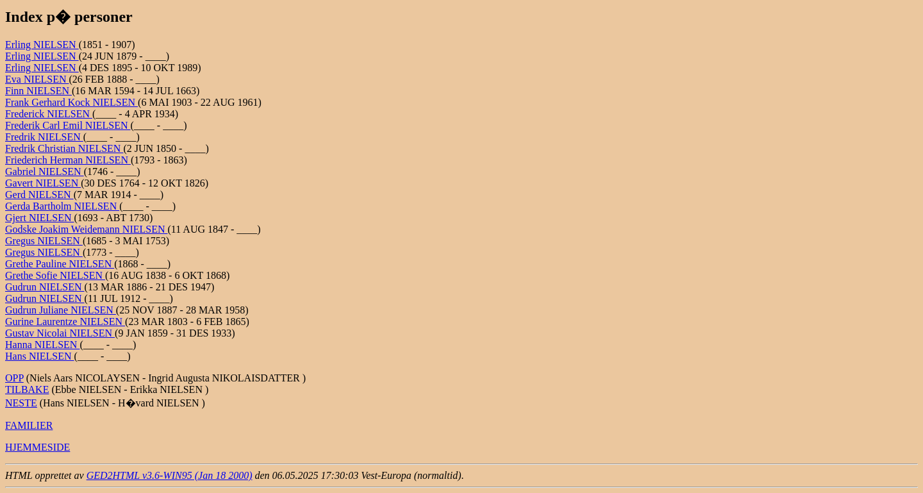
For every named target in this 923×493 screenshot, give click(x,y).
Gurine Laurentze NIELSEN (65, 321)
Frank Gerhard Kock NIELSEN (71, 102)
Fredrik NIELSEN (44, 136)
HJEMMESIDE (37, 447)
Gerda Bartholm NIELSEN (62, 206)
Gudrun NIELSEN (45, 286)
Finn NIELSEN (38, 90)
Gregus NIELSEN (44, 240)
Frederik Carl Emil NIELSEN (68, 125)
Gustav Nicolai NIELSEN (60, 333)
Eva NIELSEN (37, 79)
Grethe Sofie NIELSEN (55, 275)
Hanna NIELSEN (42, 344)
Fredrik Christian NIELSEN (64, 148)
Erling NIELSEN (42, 44)
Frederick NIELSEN (48, 113)
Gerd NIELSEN (39, 194)
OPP (14, 377)
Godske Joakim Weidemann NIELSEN (86, 229)
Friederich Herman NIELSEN (68, 160)
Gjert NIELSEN (39, 217)
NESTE (21, 402)
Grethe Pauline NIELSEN (59, 263)
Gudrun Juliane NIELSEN (60, 310)
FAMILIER (29, 425)
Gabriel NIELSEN (44, 171)
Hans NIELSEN (39, 356)
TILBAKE (27, 389)
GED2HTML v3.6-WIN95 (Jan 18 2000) (170, 475)
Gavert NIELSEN (43, 183)
